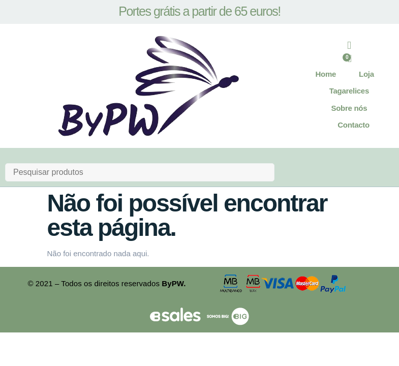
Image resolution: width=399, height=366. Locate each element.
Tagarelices (349, 91)
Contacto (353, 125)
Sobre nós (349, 109)
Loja (366, 75)
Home (326, 75)
